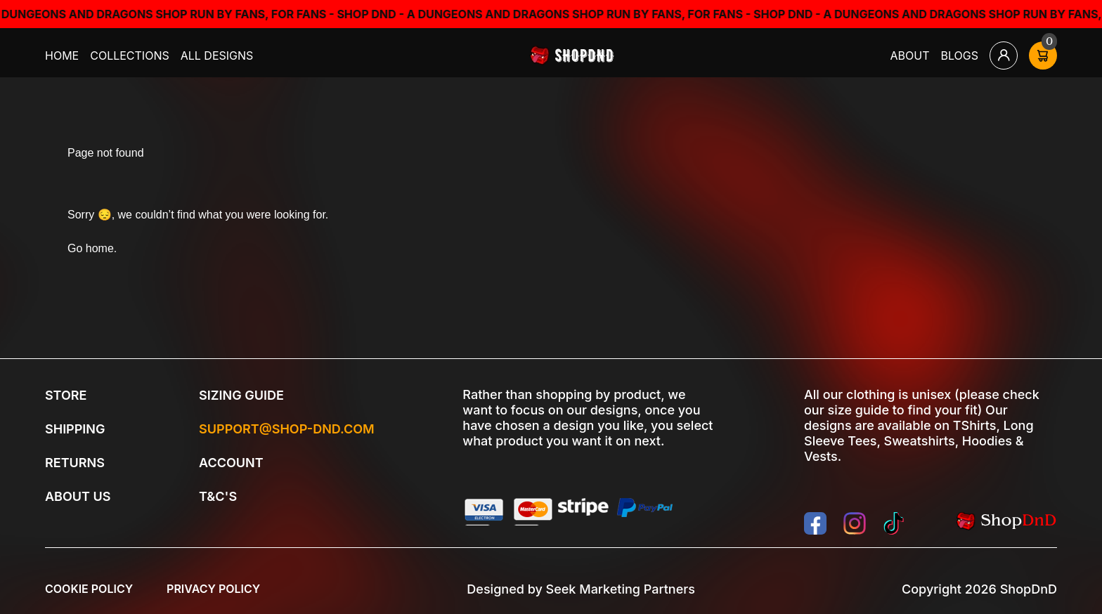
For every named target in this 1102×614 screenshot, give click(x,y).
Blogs (960, 55)
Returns (75, 462)
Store (65, 395)
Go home (90, 248)
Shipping (75, 429)
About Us (77, 496)
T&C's (218, 496)
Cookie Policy (89, 589)
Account (231, 462)
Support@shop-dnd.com (287, 429)
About (910, 55)
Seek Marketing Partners (620, 589)
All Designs (217, 55)
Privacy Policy (213, 589)
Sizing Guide (241, 395)
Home (62, 55)
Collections (129, 55)
